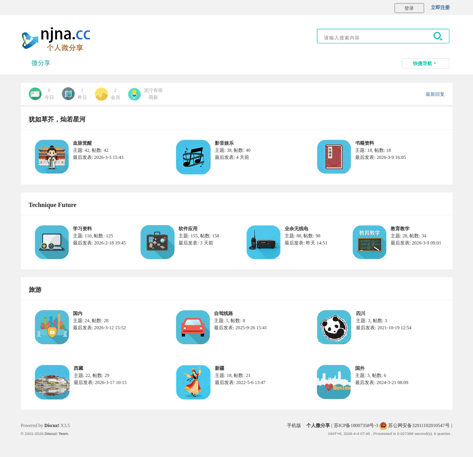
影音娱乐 (224, 143)
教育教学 (400, 228)
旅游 (35, 289)
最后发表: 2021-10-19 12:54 (384, 327)
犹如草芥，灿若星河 (57, 119)
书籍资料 (364, 143)
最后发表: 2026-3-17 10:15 (100, 382)
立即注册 (440, 7)
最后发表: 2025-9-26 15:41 (240, 327)
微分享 (41, 63)
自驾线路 (223, 313)
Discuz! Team (56, 433)
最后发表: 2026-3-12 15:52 (99, 327)
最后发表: (232, 157)
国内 (77, 313)
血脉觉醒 (82, 143)
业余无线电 (296, 228)
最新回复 (435, 94)
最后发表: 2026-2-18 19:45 (99, 243)
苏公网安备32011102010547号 (414, 425)
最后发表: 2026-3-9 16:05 (380, 157)
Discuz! (52, 425)
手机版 (294, 425)
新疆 (219, 368)
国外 (360, 368)
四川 (360, 313)
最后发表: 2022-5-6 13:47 (240, 382)
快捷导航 (422, 63)
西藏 (78, 368)
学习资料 (82, 228)
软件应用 (188, 228)
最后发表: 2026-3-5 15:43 (98, 157)
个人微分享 (318, 425)
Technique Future (52, 204)
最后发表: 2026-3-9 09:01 (416, 243)
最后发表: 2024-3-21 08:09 (381, 382)
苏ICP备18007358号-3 (356, 425)
